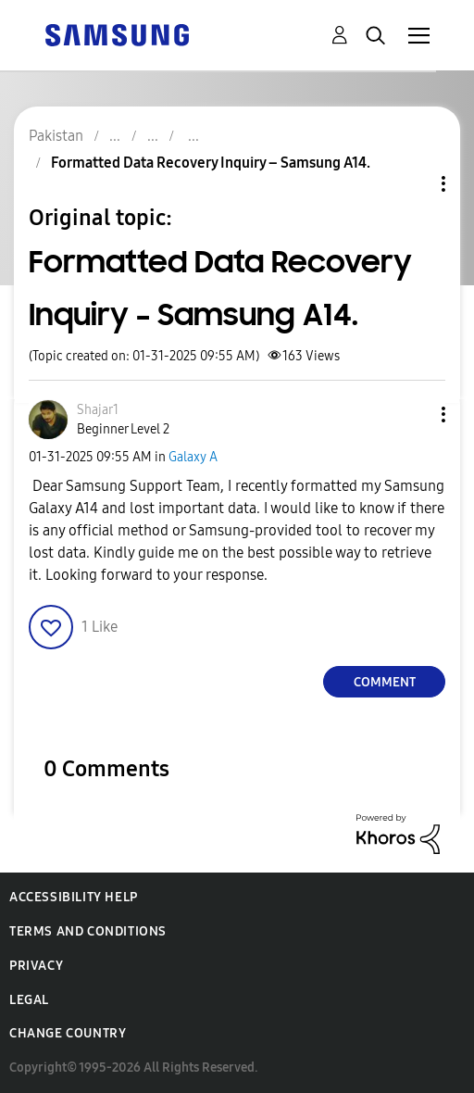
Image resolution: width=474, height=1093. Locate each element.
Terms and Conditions (88, 931)
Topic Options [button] (412, 184)
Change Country (67, 1033)
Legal (29, 1000)
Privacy (36, 966)
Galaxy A (193, 457)
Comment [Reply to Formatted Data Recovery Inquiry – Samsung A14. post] (385, 682)
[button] (413, 414)
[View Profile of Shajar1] (97, 410)
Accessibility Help (73, 897)
